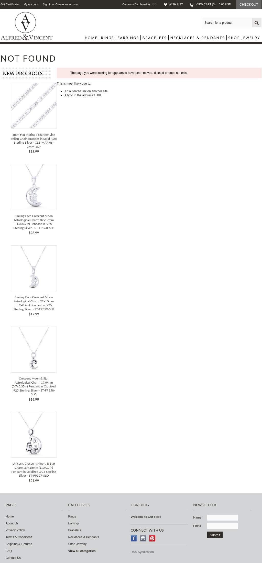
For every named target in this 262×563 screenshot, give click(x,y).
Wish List (176, 4)
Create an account (67, 4)
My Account (31, 4)
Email (197, 526)
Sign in (47, 4)
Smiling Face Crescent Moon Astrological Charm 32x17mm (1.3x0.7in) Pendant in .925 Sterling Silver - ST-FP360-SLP (34, 222)
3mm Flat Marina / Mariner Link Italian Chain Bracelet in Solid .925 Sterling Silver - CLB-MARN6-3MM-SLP (34, 140)
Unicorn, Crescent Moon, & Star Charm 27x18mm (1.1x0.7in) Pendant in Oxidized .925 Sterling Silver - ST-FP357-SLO (33, 469)
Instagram (143, 538)
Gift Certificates (10, 4)
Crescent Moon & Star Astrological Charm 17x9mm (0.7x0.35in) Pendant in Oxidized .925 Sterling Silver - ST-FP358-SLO (34, 386)
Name (197, 517)
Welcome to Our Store (146, 517)
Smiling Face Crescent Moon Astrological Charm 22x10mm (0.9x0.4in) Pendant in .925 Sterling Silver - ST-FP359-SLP (34, 303)
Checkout (248, 4)
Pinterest (152, 538)
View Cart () (213, 4)
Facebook (134, 538)
